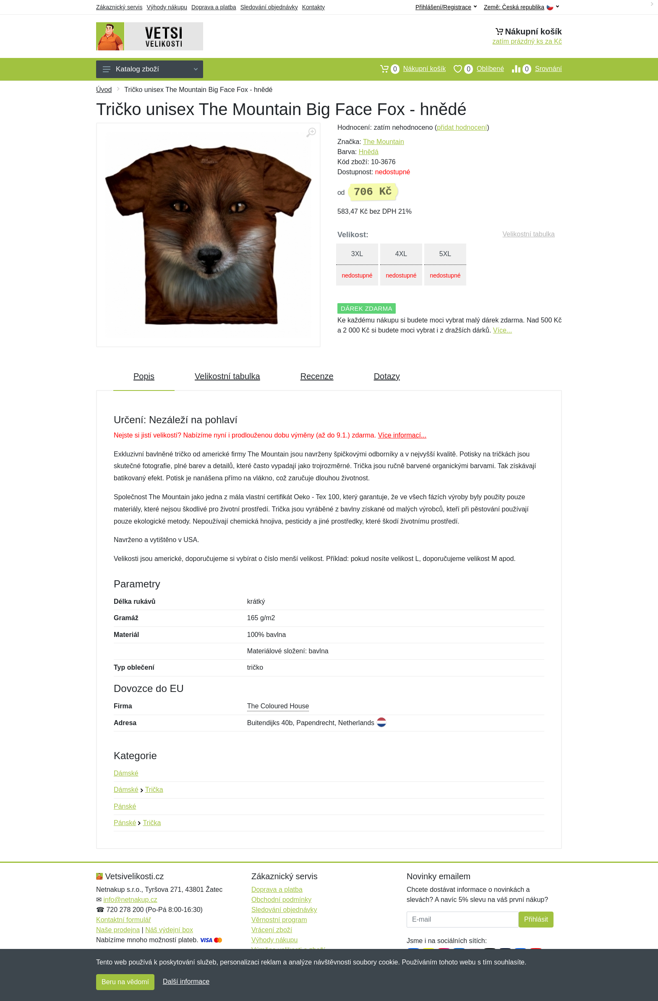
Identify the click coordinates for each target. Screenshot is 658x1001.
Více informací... (402, 435)
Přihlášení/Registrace (446, 7)
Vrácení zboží (271, 929)
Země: (521, 7)
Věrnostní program (279, 919)
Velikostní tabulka (528, 234)
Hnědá (369, 151)
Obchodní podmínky (281, 899)
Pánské (125, 806)
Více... (502, 330)
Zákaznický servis (119, 7)
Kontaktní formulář (123, 919)
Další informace (186, 981)
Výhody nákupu (166, 7)
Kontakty (313, 7)
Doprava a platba (213, 7)
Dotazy (387, 376)
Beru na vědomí (125, 981)
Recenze (317, 376)
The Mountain (383, 141)
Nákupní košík (409, 69)
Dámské (126, 773)
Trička (154, 789)
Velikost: (352, 235)
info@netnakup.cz (130, 899)
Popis (143, 376)
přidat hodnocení (462, 127)
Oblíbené (475, 69)
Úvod (104, 89)
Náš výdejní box (169, 929)
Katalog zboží (150, 69)
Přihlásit (536, 919)
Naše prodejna (118, 929)
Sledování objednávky (269, 7)
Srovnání (533, 69)
